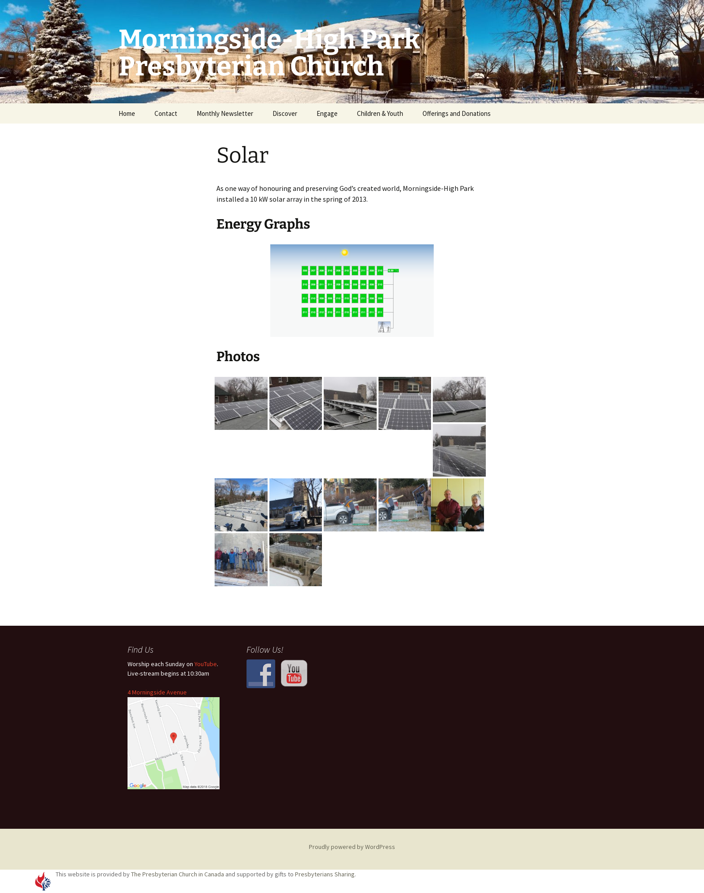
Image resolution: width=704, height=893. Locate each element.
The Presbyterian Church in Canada (177, 874)
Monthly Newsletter (225, 113)
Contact (165, 113)
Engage (327, 113)
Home (127, 113)
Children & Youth (380, 113)
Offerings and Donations (456, 113)
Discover (285, 113)
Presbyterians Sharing (325, 874)
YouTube (205, 664)
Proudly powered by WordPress (352, 847)
